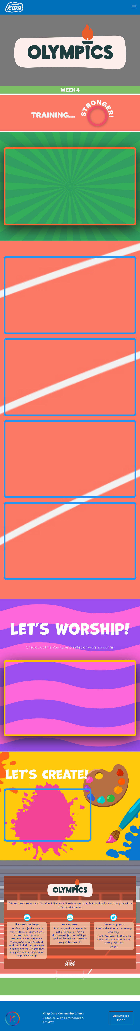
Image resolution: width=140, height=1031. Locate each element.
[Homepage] (12, 1018)
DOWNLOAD (70, 975)
